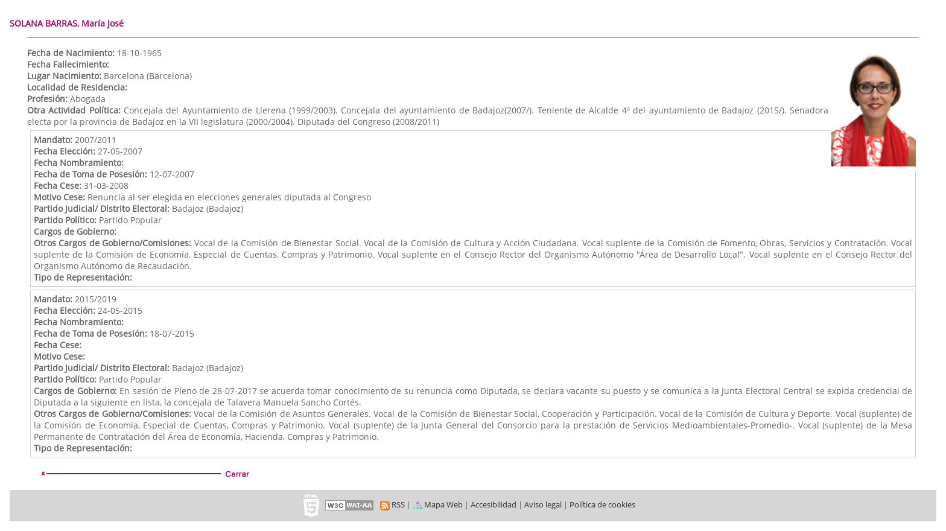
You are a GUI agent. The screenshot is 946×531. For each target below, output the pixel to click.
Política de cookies (602, 504)
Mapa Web (438, 504)
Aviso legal (543, 504)
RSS (392, 504)
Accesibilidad (493, 504)
